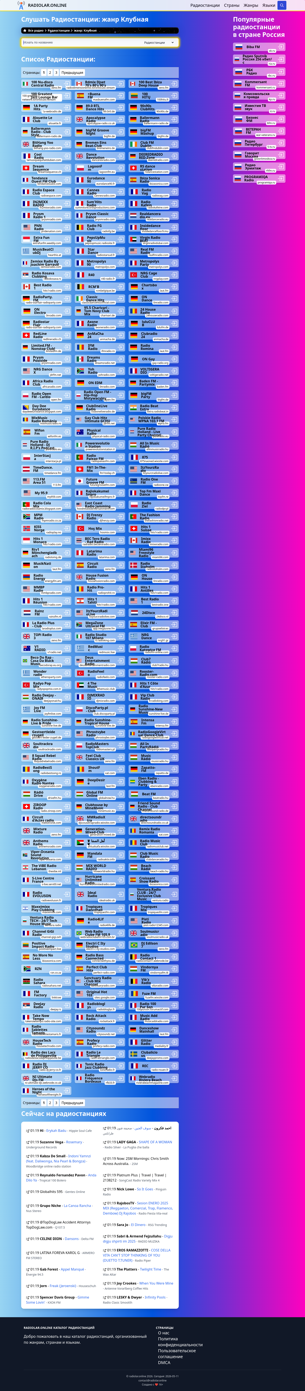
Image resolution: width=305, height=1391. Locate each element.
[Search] (281, 5)
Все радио (33, 30)
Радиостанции (205, 5)
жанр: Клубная (85, 30)
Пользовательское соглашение (177, 1353)
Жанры (251, 5)
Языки (268, 5)
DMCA (164, 1362)
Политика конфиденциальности (180, 1342)
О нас (163, 1333)
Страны (232, 5)
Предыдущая (72, 72)
